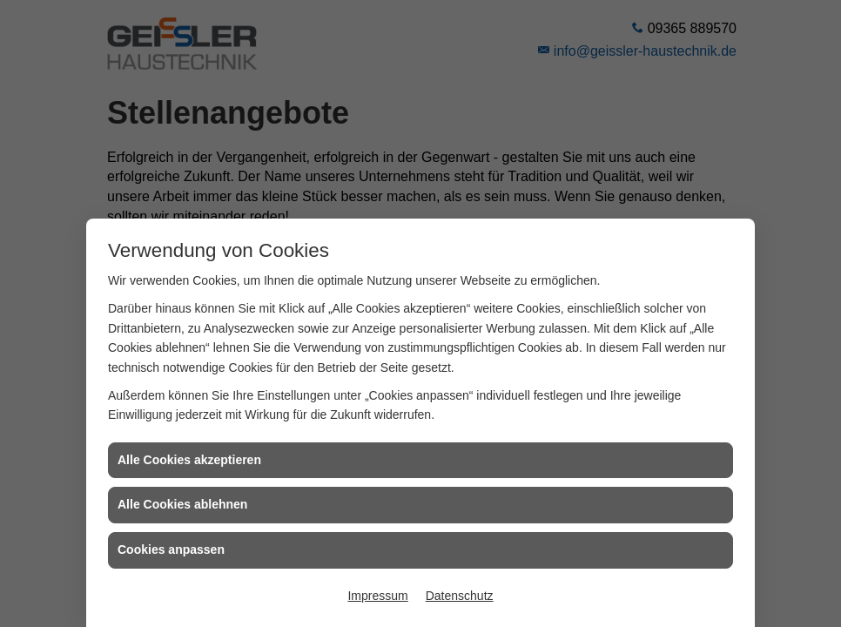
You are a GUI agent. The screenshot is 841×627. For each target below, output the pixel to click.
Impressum (377, 596)
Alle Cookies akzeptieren (189, 460)
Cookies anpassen (171, 549)
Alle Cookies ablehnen (182, 504)
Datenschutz (460, 596)
